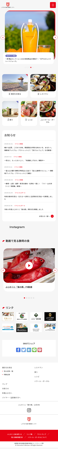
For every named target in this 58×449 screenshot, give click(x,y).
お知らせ (5, 389)
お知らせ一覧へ (44, 216)
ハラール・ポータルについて (38, 438)
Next (55, 37)
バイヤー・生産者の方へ (12, 398)
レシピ (37, 377)
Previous (3, 37)
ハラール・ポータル (42, 381)
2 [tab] (27, 67)
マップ (4, 384)
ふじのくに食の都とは (14, 435)
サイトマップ (42, 435)
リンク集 (30, 435)
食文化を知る (7, 367)
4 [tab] (30, 67)
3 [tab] (29, 67)
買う (36, 372)
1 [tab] (25, 67)
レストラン (38, 367)
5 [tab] (32, 67)
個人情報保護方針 (16, 438)
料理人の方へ (7, 394)
